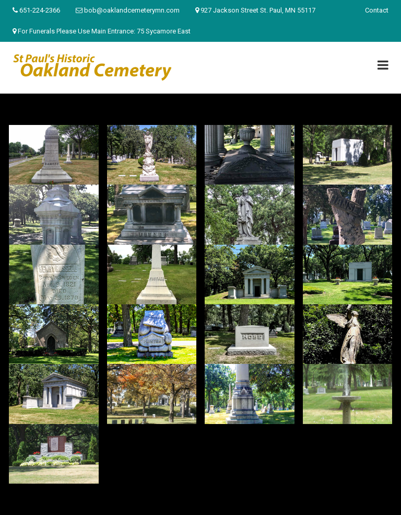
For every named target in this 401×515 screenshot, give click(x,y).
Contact (376, 10)
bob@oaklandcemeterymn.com (132, 10)
